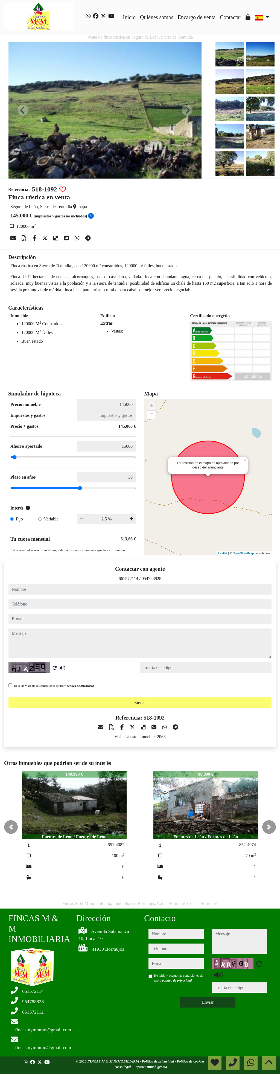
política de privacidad (80, 685)
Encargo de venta (196, 17)
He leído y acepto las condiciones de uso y (54, 685)
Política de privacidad (158, 1061)
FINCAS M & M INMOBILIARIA (114, 1061)
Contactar (230, 17)
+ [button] (151, 406)
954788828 (151, 578)
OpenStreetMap (243, 553)
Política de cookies (190, 1061)
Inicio (129, 17)
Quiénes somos (156, 17)
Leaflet (222, 553)
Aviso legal (123, 1067)
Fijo (19, 519)
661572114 (128, 578)
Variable (51, 519)
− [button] (151, 415)
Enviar (140, 702)
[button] (11, 827)
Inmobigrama (157, 1067)
